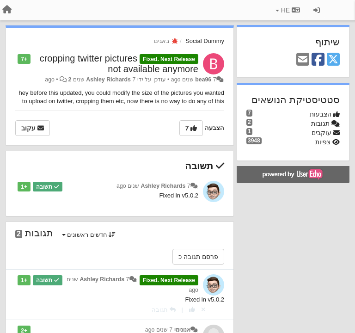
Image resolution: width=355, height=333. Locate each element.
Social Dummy (204, 40)
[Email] (302, 60)
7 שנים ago (158, 330)
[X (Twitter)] (333, 60)
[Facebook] (318, 60)
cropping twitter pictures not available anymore (119, 63)
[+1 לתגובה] (192, 309)
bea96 (203, 79)
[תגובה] (164, 309)
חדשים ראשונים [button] (89, 234)
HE (287, 10)
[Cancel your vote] (203, 309)
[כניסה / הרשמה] (316, 10)
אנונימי (182, 330)
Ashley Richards (108, 79)
